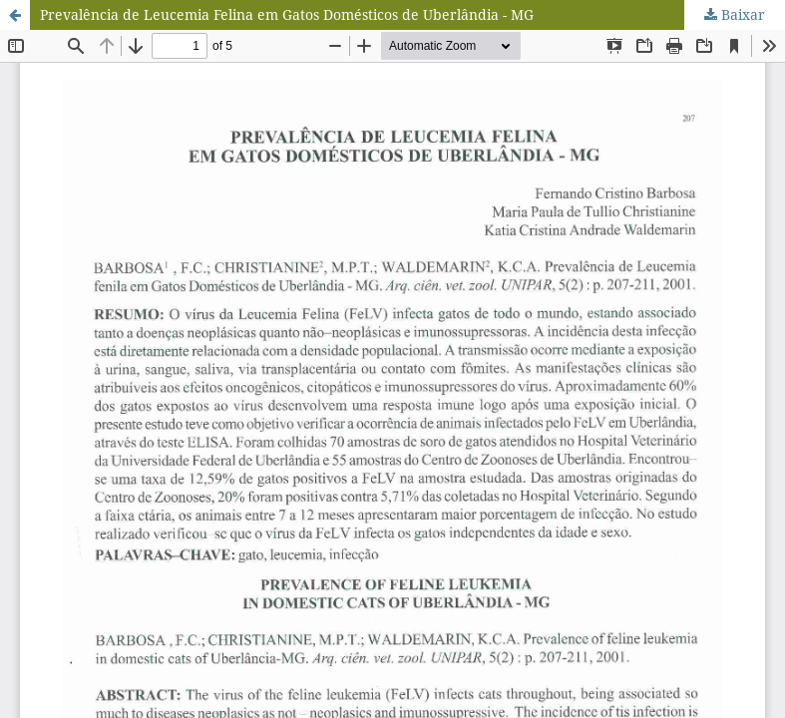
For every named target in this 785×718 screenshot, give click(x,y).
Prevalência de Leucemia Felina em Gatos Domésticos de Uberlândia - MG (287, 14)
